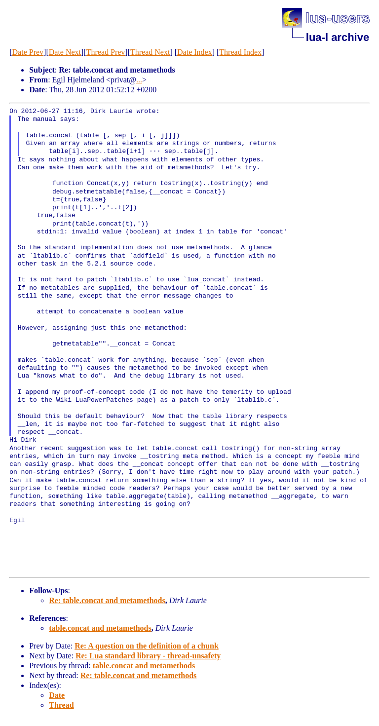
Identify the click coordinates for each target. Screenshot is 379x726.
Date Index (194, 52)
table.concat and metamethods (100, 628)
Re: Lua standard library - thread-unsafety (148, 655)
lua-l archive (337, 37)
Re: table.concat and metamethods (107, 600)
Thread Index (240, 52)
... (139, 80)
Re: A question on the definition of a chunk (147, 646)
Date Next (65, 52)
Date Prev (28, 52)
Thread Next (150, 52)
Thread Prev (105, 52)
